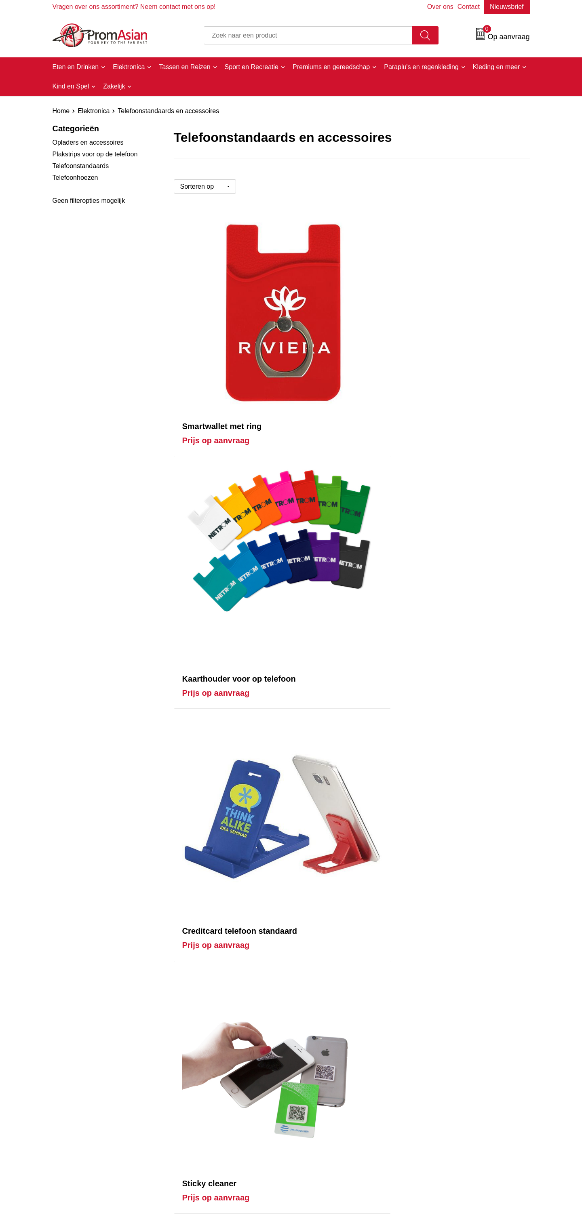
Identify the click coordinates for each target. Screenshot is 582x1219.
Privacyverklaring (443, 1117)
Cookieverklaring (443, 1105)
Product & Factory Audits (336, 1105)
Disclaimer (434, 1129)
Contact (469, 6)
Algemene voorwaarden (453, 1093)
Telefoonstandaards (81, 165)
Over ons (440, 6)
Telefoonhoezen (75, 177)
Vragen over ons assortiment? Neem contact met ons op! (134, 6)
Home (61, 110)
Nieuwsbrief (507, 6)
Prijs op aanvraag (216, 340)
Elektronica (94, 110)
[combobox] (308, 35)
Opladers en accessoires (88, 142)
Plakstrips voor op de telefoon (95, 154)
